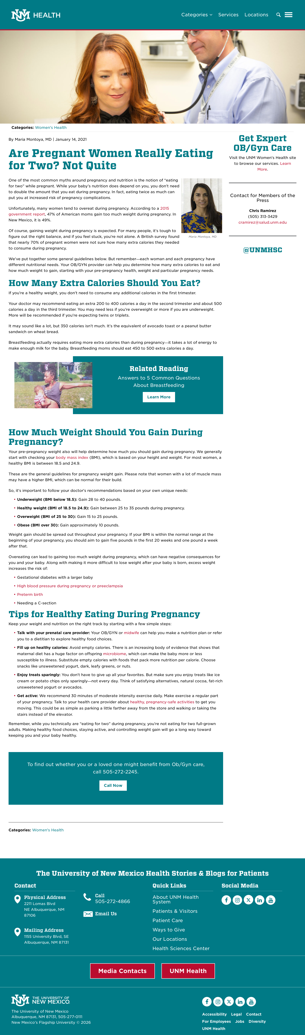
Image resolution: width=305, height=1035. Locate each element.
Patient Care (167, 920)
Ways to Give (168, 930)
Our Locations (169, 939)
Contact (253, 1014)
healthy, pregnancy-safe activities (162, 702)
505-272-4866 (112, 901)
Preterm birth (30, 594)
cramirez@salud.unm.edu (262, 222)
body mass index (72, 457)
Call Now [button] (113, 785)
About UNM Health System (175, 899)
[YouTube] (270, 900)
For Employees (216, 1021)
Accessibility (214, 1014)
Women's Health (51, 127)
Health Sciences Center (180, 948)
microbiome (114, 654)
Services (228, 14)
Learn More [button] (159, 397)
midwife (131, 633)
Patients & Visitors (175, 911)
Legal (236, 1014)
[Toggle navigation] (289, 14)
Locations (256, 14)
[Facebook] (226, 900)
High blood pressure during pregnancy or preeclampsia (70, 586)
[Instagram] (237, 900)
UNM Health (188, 970)
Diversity (257, 1021)
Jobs (239, 1021)
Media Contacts (122, 970)
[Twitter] (248, 899)
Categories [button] (196, 14)
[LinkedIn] (259, 900)
